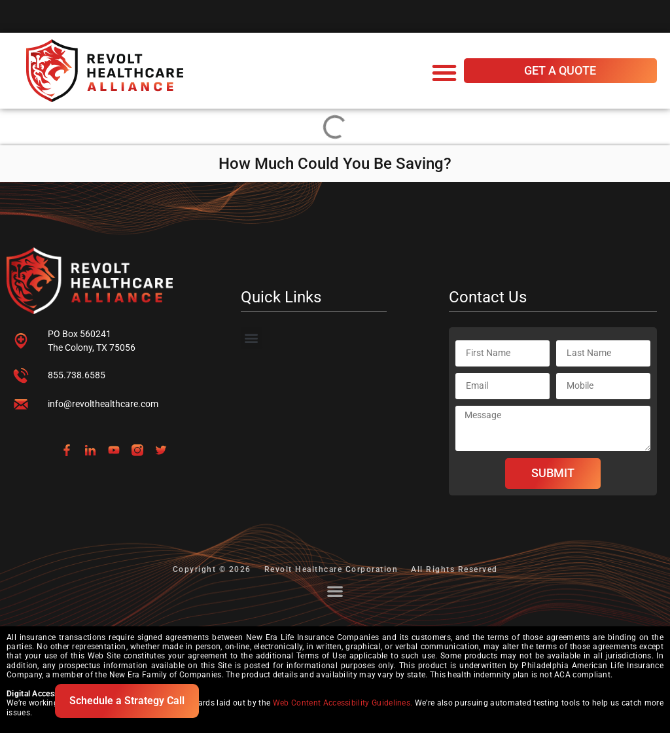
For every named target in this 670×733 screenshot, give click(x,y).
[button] (444, 72)
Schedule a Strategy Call (127, 700)
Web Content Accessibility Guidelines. (343, 702)
